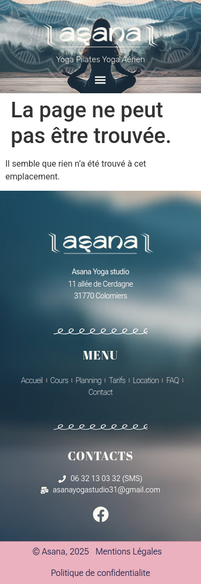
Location (146, 380)
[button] (100, 79)
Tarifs (117, 380)
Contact (100, 392)
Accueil (31, 380)
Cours (59, 380)
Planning (88, 380)
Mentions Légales (128, 551)
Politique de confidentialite (100, 573)
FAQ (172, 380)
